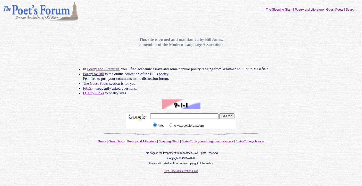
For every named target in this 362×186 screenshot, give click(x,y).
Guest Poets (334, 9)
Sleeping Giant (169, 141)
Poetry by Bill (93, 74)
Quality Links (93, 93)
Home (102, 141)
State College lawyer (250, 141)
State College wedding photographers (207, 141)
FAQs (87, 88)
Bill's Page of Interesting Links (181, 171)
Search (351, 9)
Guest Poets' (99, 83)
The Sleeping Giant (279, 9)
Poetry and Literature (309, 9)
